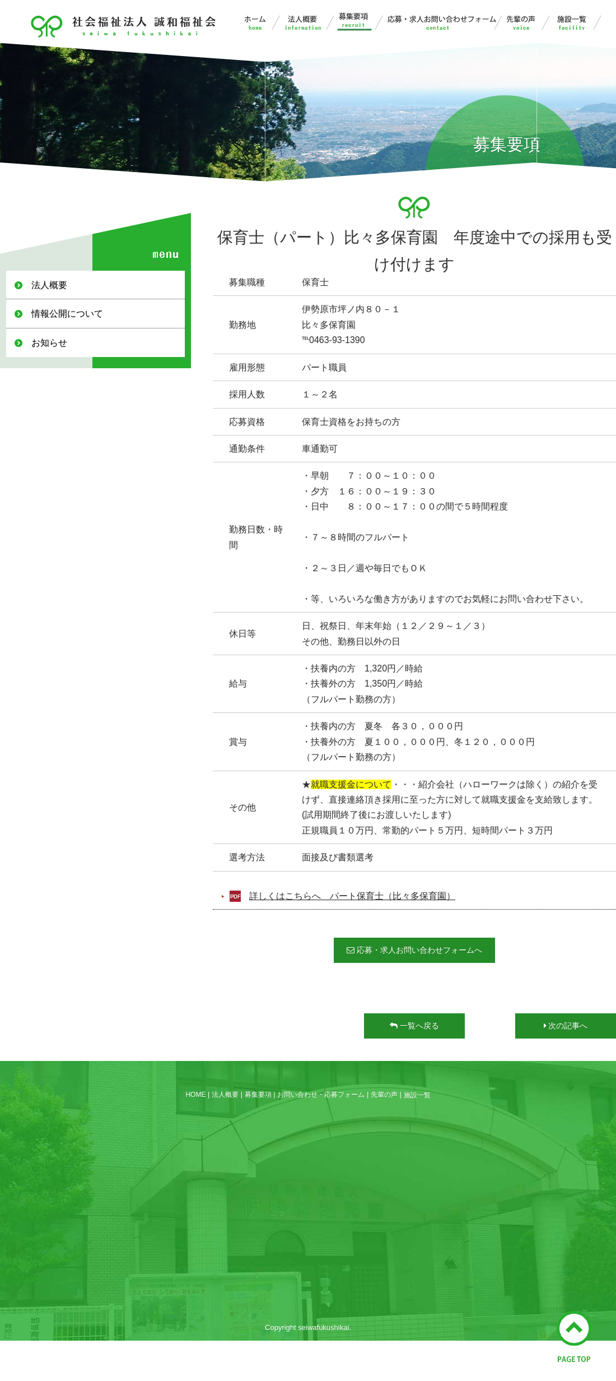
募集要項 (362, 21)
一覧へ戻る (414, 1026)
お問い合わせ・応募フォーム (444, 21)
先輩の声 (527, 21)
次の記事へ (566, 1026)
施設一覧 (578, 21)
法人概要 (310, 21)
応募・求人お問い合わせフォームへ (414, 950)
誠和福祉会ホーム (256, 21)
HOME (195, 1095)
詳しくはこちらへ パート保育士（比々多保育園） (352, 896)
